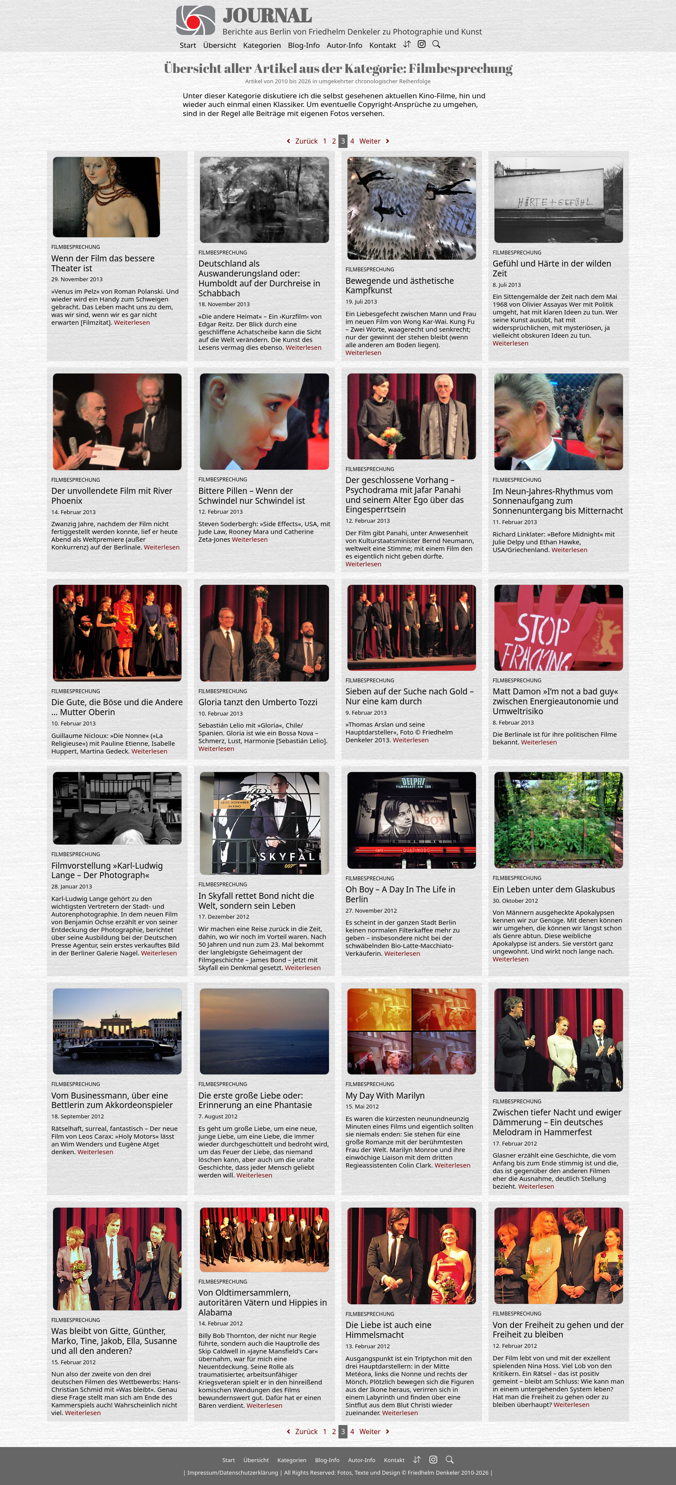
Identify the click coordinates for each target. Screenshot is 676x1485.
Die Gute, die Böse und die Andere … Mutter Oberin (117, 707)
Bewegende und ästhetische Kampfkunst (400, 285)
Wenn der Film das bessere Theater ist (103, 263)
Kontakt (382, 45)
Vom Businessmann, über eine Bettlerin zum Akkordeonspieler (112, 1100)
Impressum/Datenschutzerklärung (233, 1472)
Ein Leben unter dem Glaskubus (554, 889)
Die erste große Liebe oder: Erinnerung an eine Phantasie (255, 1100)
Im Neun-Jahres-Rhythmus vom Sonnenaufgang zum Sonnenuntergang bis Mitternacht (558, 501)
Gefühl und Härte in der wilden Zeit (552, 268)
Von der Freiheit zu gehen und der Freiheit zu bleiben (558, 1330)
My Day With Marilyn (385, 1095)
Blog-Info (304, 45)
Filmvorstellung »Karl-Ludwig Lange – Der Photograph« (107, 870)
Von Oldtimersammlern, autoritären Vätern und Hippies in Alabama (262, 1302)
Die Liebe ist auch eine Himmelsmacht (389, 1330)
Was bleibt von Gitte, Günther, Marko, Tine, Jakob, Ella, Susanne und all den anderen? (114, 1340)
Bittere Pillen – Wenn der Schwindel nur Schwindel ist (251, 495)
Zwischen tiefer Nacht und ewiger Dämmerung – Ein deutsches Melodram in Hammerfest (557, 1122)
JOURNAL (267, 15)
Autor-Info (345, 45)
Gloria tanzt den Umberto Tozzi (257, 702)
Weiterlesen (132, 322)
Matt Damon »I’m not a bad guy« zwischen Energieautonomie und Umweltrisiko (556, 701)
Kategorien (262, 45)
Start (188, 45)
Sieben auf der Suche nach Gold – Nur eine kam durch (410, 696)
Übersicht (219, 45)
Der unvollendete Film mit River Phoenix (111, 495)
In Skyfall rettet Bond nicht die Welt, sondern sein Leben (256, 900)
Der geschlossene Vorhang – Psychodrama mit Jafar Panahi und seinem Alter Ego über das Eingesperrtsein (405, 494)
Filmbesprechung (75, 247)
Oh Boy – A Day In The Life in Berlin (401, 894)
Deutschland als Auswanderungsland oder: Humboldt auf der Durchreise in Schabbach (259, 278)
